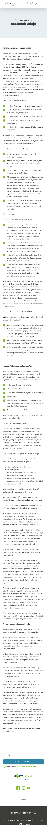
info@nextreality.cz (25, 93)
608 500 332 (8, 93)
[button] (36, 3)
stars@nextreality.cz (11, 96)
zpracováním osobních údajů (27, 766)
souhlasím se (11, 766)
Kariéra (23, 799)
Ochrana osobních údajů (23, 813)
